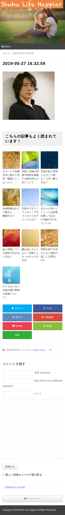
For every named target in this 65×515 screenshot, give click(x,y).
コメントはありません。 (36, 350)
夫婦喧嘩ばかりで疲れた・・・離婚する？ (11, 212)
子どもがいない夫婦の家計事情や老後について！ (11, 292)
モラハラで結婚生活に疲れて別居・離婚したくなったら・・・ (11, 177)
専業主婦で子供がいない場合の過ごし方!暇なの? (49, 255)
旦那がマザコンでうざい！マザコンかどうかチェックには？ (30, 214)
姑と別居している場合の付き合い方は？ (11, 253)
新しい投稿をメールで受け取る (24, 474)
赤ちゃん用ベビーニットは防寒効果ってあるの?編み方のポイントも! (49, 215)
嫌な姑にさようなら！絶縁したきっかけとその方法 (30, 255)
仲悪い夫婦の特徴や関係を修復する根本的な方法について (30, 177)
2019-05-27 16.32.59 (15, 487)
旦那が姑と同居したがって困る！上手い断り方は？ (49, 177)
